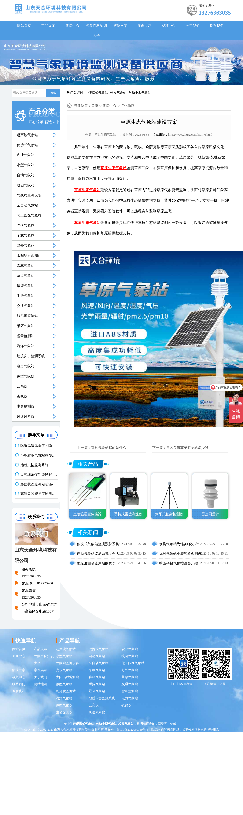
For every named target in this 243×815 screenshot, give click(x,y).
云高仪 (22, 386)
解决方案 (120, 26)
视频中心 (169, 26)
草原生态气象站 (105, 134)
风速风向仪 (25, 416)
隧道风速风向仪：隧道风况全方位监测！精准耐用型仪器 (39, 446)
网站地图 (40, 684)
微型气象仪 (25, 376)
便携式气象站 (98, 92)
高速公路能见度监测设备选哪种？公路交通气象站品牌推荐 (39, 494)
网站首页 (24, 26)
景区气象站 (25, 326)
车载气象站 (25, 235)
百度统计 (18, 691)
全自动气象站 (27, 205)
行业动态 (127, 106)
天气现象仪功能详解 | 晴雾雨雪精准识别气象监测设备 (39, 474)
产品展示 (48, 26)
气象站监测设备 (29, 195)
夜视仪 (22, 396)
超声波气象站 (27, 135)
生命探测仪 (25, 406)
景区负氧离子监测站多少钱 (187, 448)
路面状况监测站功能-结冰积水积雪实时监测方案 (39, 484)
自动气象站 (25, 175)
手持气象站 (25, 296)
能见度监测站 (27, 316)
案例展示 (144, 26)
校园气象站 (118, 92)
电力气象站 (25, 366)
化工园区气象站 (29, 215)
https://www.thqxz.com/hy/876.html (190, 134)
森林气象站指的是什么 (108, 448)
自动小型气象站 (139, 92)
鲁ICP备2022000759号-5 (132, 729)
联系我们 (217, 26)
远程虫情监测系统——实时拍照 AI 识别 (39, 465)
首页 (94, 106)
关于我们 (193, 26)
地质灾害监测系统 (31, 356)
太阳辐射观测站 (29, 255)
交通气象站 (25, 306)
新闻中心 (72, 26)
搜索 (53, 93)
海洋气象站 (25, 346)
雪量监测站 (25, 336)
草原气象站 (25, 276)
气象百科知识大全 (96, 30)
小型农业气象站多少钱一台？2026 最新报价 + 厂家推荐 (39, 455)
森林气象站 (25, 265)
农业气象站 (25, 155)
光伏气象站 (25, 225)
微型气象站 (25, 286)
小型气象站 (25, 165)
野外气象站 (25, 245)
